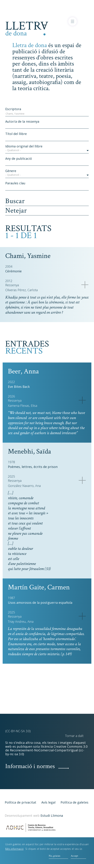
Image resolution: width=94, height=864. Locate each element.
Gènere (10, 171)
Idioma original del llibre (23, 146)
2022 (11, 382)
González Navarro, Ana (24, 486)
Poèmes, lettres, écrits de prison (33, 467)
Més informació (14, 850)
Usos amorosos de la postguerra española (40, 602)
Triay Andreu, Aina (20, 622)
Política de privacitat (20, 802)
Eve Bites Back (19, 386)
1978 (11, 462)
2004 (8, 266)
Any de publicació (18, 158)
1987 (11, 598)
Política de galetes (74, 802)
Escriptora (13, 109)
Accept (74, 857)
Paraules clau (15, 183)
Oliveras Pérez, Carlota (21, 290)
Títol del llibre (16, 134)
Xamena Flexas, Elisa (22, 406)
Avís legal (48, 802)
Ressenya (12, 285)
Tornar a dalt (74, 736)
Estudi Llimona (51, 815)
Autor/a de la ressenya (22, 121)
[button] (47, 150)
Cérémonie (13, 271)
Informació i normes (30, 766)
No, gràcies (54, 857)
